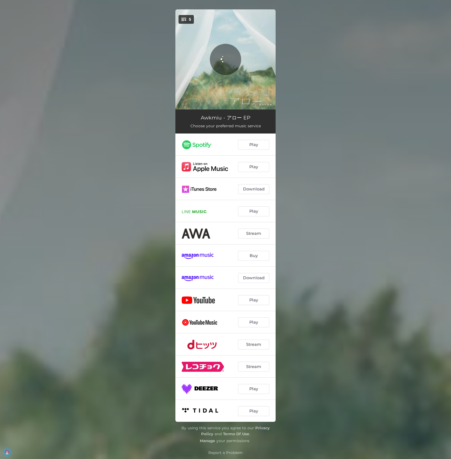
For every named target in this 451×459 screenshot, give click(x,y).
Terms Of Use (236, 433)
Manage (207, 440)
